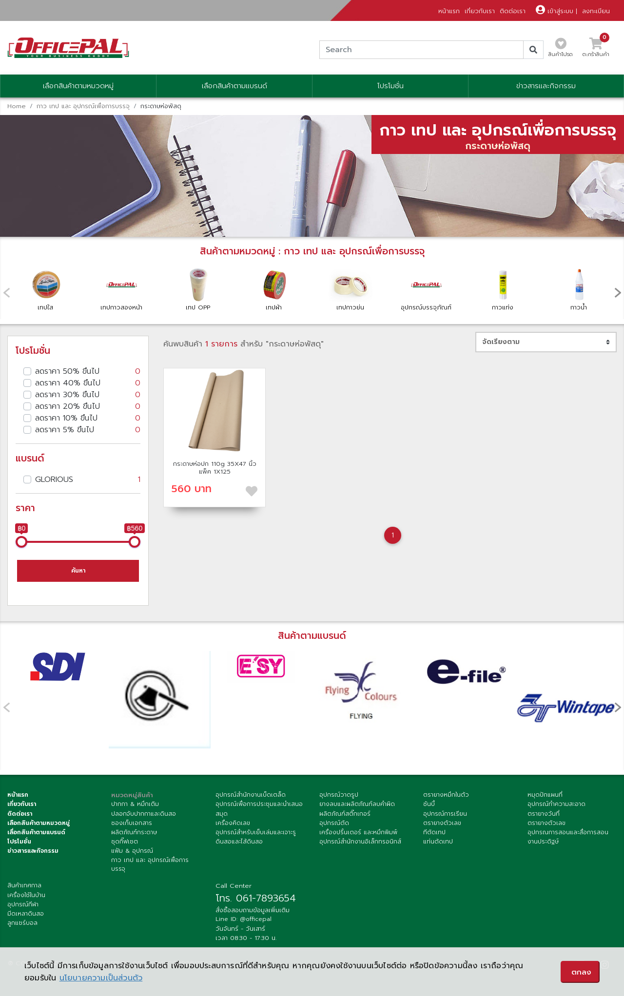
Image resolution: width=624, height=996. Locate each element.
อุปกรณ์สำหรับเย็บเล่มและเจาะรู (255, 832)
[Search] (421, 49)
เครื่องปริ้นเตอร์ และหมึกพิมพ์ (358, 832)
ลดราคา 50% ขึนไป (87, 371)
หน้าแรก (449, 11)
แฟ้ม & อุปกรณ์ (132, 850)
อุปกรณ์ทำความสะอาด (556, 804)
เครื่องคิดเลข (232, 823)
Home (16, 106)
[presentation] (617, 292)
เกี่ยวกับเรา (480, 11)
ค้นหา (78, 570)
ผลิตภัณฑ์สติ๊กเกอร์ (344, 813)
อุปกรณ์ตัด (334, 823)
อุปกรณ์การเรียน (445, 813)
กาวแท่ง (503, 289)
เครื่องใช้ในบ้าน (26, 895)
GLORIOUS (87, 479)
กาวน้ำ (579, 289)
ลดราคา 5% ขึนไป (87, 430)
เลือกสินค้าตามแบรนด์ (234, 86)
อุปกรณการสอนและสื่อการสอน (567, 832)
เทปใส (45, 289)
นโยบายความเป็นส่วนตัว (101, 978)
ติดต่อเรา (513, 11)
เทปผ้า (274, 289)
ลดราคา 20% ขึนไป (87, 406)
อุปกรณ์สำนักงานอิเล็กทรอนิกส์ (360, 841)
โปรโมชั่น (390, 86)
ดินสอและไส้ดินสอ (239, 841)
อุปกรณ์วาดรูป (338, 794)
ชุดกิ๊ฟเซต (124, 841)
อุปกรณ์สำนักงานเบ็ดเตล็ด (250, 794)
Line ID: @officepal (243, 919)
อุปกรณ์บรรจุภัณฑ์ (426, 288)
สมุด (221, 813)
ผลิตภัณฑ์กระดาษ (134, 832)
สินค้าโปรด (560, 50)
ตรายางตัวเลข (442, 823)
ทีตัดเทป (434, 832)
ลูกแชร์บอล (22, 923)
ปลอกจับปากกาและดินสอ (143, 813)
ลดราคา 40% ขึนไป (87, 383)
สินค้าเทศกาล (24, 885)
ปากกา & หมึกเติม (135, 804)
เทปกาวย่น (350, 289)
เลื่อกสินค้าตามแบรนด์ (36, 832)
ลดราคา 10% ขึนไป (87, 418)
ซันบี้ (429, 804)
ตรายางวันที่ (543, 813)
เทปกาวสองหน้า (121, 288)
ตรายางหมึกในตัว (446, 794)
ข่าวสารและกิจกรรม (546, 86)
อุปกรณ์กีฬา (23, 904)
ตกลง (581, 972)
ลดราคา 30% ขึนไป (87, 395)
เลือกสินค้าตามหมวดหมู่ (78, 86)
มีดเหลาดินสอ (25, 913)
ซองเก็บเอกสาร (131, 823)
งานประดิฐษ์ (543, 841)
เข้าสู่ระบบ (554, 11)
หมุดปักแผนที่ (545, 794)
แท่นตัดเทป (438, 841)
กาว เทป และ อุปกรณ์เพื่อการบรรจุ (83, 106)
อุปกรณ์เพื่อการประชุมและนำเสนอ (259, 804)
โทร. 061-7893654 (255, 898)
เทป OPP (198, 289)
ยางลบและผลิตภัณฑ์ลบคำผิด (357, 804)
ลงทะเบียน (596, 11)
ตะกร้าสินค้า (596, 50)
